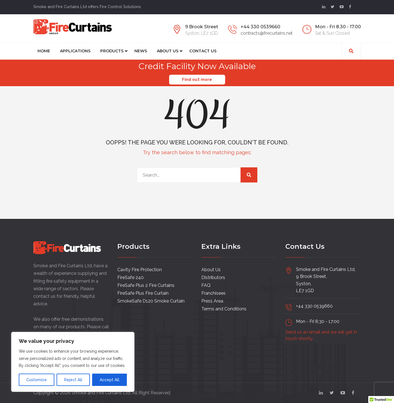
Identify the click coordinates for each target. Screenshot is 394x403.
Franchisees (213, 293)
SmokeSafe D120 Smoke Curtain (151, 300)
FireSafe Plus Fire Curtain (143, 293)
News (140, 50)
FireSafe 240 (130, 277)
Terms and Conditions (223, 308)
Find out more (197, 79)
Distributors (213, 277)
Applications (75, 50)
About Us (167, 50)
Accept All (109, 380)
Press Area (212, 300)
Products (111, 50)
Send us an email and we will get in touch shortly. (321, 335)
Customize (36, 380)
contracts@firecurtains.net (267, 33)
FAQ (206, 285)
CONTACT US (202, 50)
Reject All (73, 380)
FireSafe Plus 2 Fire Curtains (145, 285)
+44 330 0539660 (260, 26)
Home (44, 50)
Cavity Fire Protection (139, 269)
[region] (72, 362)
